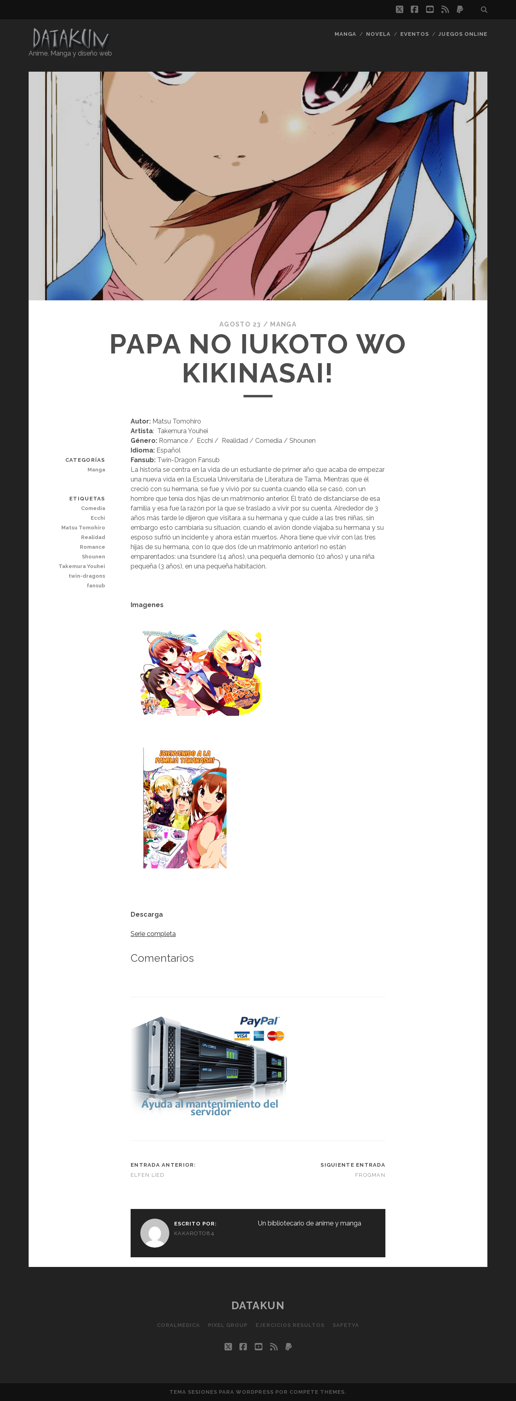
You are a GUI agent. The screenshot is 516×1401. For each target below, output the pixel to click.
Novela (378, 34)
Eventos (414, 34)
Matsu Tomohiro (83, 528)
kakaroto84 (194, 1233)
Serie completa (153, 934)
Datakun (258, 1306)
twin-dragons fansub (87, 581)
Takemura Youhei (81, 566)
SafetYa (346, 1325)
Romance (92, 547)
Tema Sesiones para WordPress (221, 1392)
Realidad (93, 537)
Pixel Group (228, 1325)
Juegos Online (462, 34)
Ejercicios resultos (290, 1325)
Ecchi (98, 518)
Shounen (93, 557)
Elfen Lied (148, 1175)
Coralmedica (178, 1325)
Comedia (93, 508)
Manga (345, 34)
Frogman (370, 1175)
